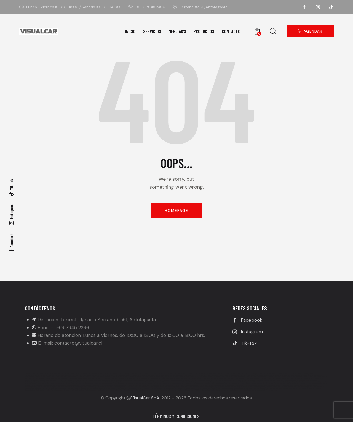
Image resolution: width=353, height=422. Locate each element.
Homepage (176, 210)
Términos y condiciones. (177, 416)
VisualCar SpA (145, 398)
